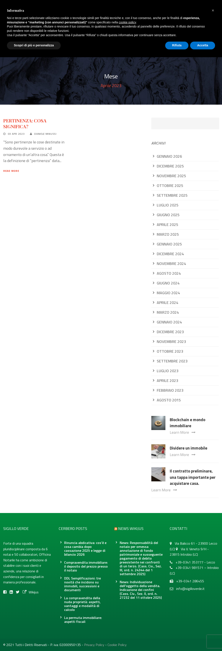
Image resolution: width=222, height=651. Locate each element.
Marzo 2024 (168, 312)
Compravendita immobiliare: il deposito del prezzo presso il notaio (86, 566)
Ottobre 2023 (170, 351)
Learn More (182, 432)
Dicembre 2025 (170, 166)
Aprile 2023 (167, 380)
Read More (11, 171)
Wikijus (31, 592)
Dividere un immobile (188, 448)
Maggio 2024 (168, 293)
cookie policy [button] (127, 22)
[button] (212, 10)
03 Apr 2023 (16, 134)
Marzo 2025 (168, 234)
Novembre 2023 (171, 341)
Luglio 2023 (167, 371)
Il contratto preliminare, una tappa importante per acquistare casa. (192, 477)
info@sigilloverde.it (190, 588)
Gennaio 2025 (169, 244)
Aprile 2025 (167, 224)
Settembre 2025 (172, 195)
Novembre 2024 (171, 263)
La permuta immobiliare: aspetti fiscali (83, 619)
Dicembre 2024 (170, 254)
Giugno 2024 (168, 283)
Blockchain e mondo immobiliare (187, 422)
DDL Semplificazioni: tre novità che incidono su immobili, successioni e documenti (82, 584)
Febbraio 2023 (170, 390)
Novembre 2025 (171, 176)
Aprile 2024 (167, 302)
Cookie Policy (117, 644)
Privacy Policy (94, 644)
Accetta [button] (202, 45)
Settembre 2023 (172, 361)
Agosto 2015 (169, 400)
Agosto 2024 (169, 273)
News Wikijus (131, 528)
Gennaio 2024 (169, 322)
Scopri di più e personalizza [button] (34, 45)
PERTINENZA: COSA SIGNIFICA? (24, 123)
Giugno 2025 (168, 215)
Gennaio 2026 (169, 156)
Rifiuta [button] (177, 45)
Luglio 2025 (167, 205)
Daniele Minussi (45, 134)
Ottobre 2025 (170, 185)
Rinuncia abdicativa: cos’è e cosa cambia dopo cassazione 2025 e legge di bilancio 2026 (85, 548)
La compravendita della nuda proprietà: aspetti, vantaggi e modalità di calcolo (82, 603)
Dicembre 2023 (170, 332)
